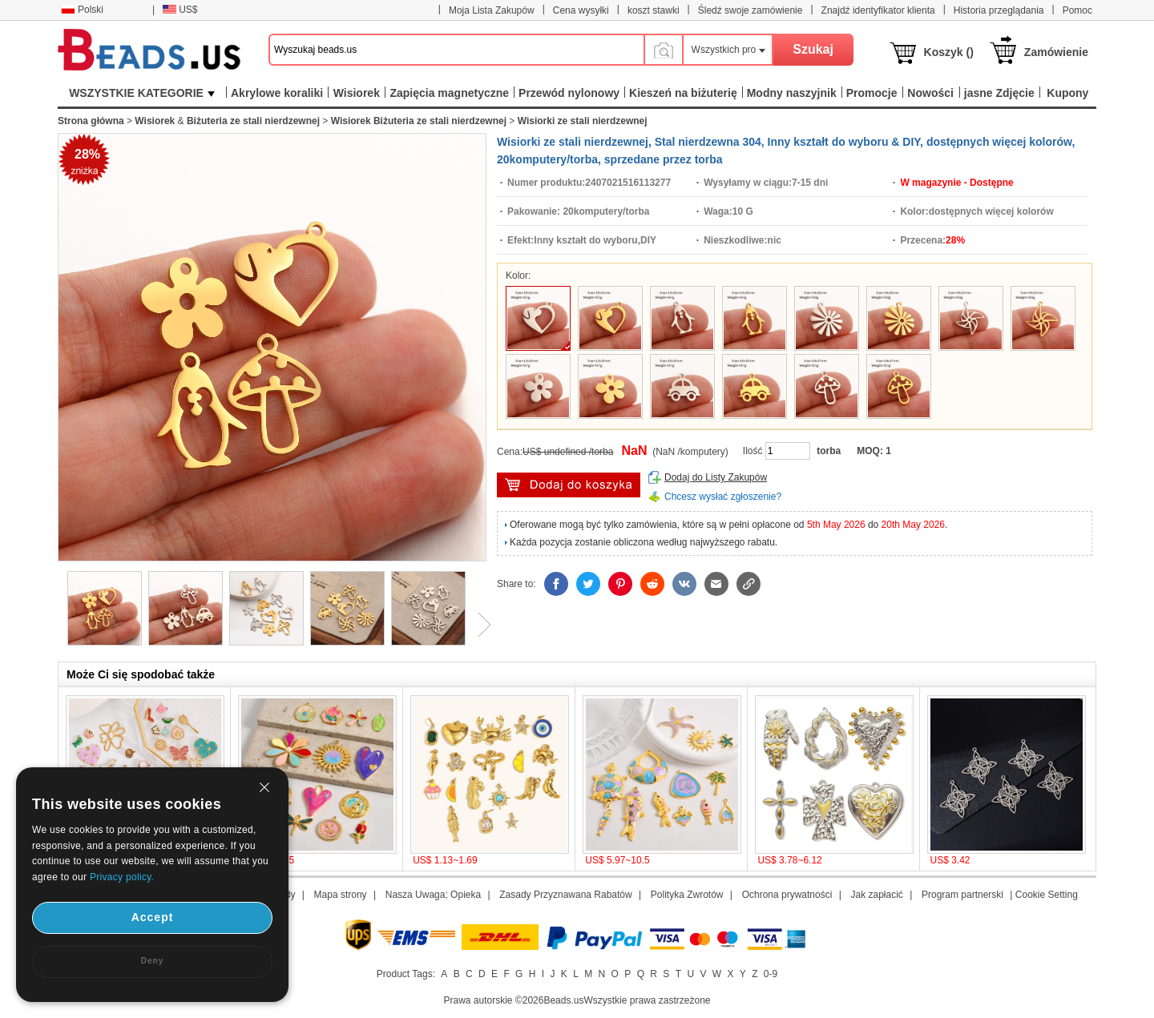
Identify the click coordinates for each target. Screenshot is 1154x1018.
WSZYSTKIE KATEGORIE (142, 93)
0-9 (770, 974)
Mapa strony (340, 894)
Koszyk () (949, 52)
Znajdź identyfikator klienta (878, 10)
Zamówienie (1056, 52)
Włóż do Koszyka (568, 485)
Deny (152, 960)
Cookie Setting (1046, 894)
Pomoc (1077, 10)
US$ (180, 9)
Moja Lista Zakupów (492, 10)
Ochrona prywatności (787, 894)
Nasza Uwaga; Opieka (433, 894)
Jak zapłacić (876, 894)
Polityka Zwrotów (687, 894)
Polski (82, 9)
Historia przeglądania (999, 10)
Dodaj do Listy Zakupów (715, 477)
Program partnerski (962, 894)
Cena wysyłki (581, 10)
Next (478, 625)
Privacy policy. (122, 877)
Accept (152, 917)
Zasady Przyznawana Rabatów (565, 894)
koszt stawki (653, 10)
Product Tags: (406, 974)
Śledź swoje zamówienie (750, 10)
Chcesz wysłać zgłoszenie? (722, 496)
